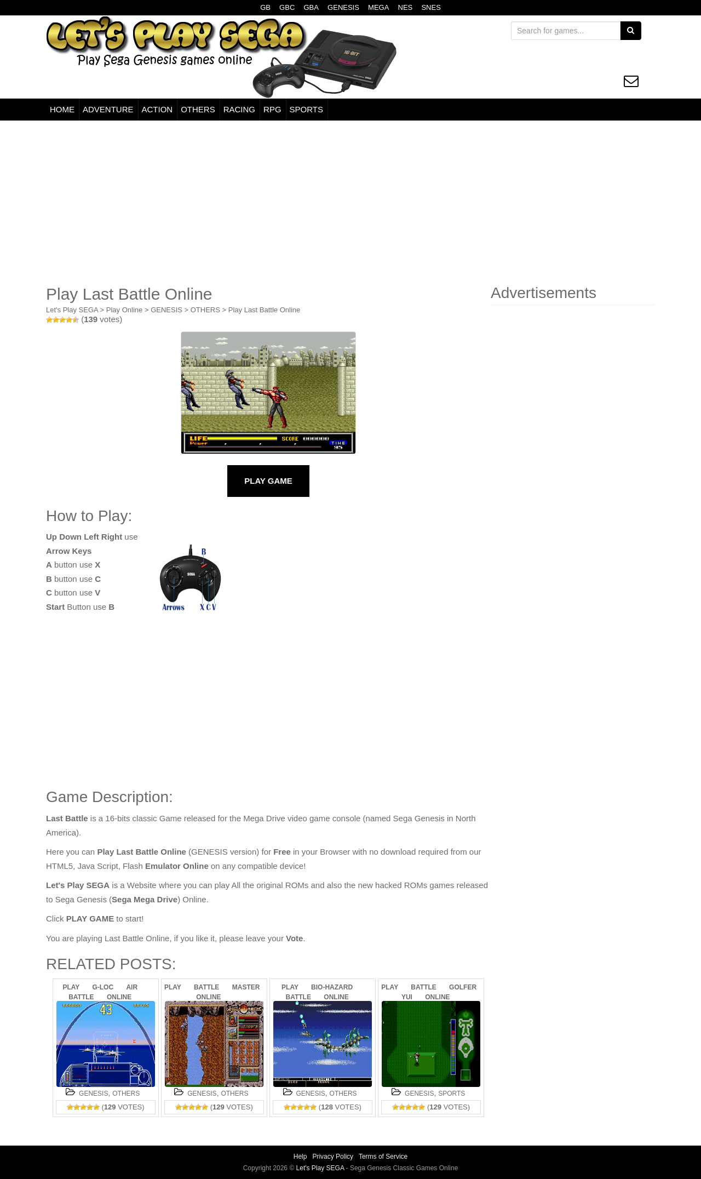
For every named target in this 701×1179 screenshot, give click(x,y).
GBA (310, 7)
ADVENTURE (108, 109)
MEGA (378, 7)
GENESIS (343, 7)
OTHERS (198, 109)
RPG (272, 109)
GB (265, 7)
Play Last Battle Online (264, 310)
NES (405, 7)
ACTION (157, 109)
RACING (239, 109)
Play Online (124, 310)
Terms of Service (383, 1156)
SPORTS (306, 109)
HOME (62, 109)
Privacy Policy (332, 1156)
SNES (430, 7)
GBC (287, 7)
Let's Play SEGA (72, 310)
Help (300, 1156)
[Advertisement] (350, 202)
